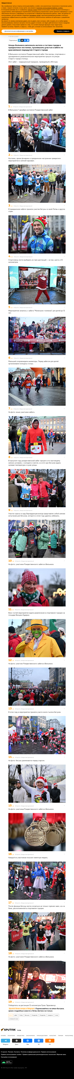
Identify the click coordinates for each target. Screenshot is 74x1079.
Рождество (34, 1015)
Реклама (10, 1052)
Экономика (30, 1035)
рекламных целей (34, 15)
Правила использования (48, 1052)
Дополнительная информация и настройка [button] (19, 31)
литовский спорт (13, 1019)
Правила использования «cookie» (11, 1054)
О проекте (4, 1052)
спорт (56, 1015)
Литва (21, 1015)
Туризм (60, 1035)
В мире (3, 1035)
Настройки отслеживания (9, 1057)
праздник (50, 1015)
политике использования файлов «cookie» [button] (50, 8)
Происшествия (42, 1035)
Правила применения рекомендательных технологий (39, 1054)
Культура (52, 1035)
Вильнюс (27, 1015)
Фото (10, 1015)
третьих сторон (32, 10)
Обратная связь (61, 1054)
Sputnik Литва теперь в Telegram (21, 1008)
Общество (20, 1035)
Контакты (17, 1052)
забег (15, 1015)
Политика (11, 1035)
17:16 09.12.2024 (13, 36)
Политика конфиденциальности (30, 1052)
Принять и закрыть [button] (63, 31)
